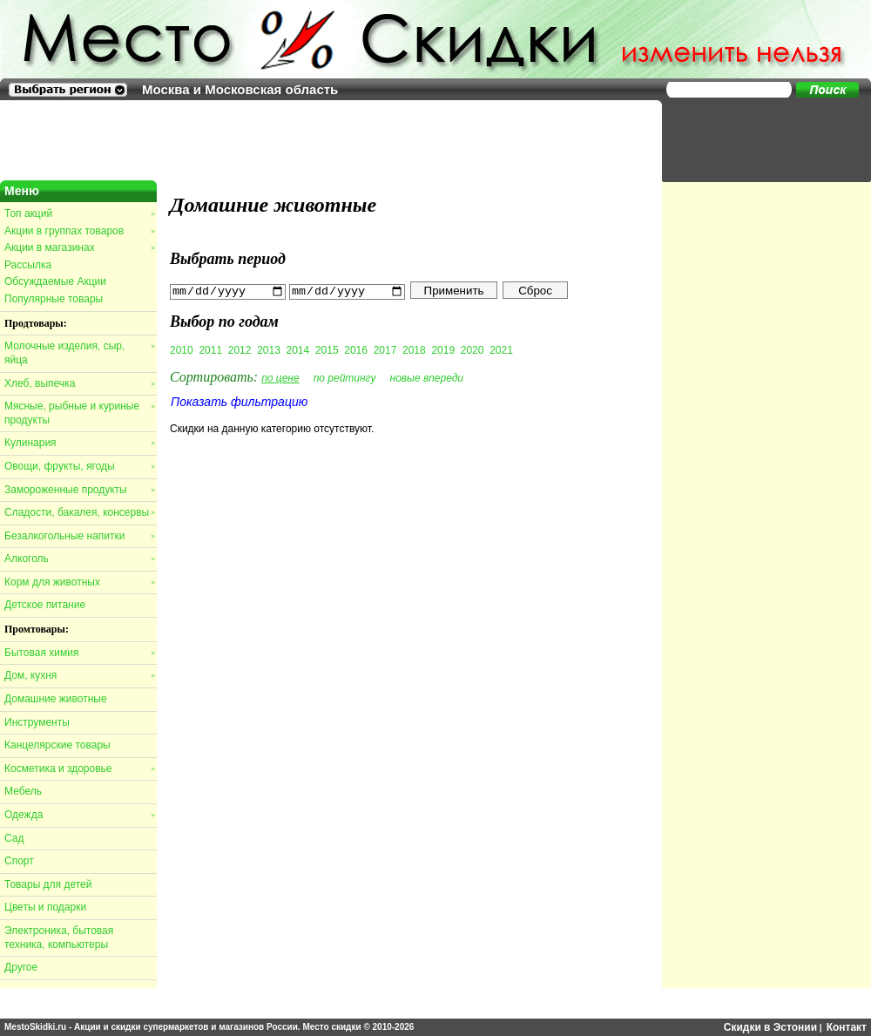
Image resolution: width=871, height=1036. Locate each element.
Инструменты (37, 722)
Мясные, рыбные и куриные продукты (79, 413)
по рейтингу (345, 377)
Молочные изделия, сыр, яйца (79, 353)
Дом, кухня (79, 675)
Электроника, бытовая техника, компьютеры (58, 937)
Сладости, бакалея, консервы (79, 512)
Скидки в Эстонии (770, 1027)
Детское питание (44, 605)
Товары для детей (47, 884)
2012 (240, 349)
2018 (414, 349)
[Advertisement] (758, 139)
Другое (20, 967)
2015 (327, 349)
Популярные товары (53, 299)
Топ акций (79, 213)
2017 (385, 349)
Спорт (19, 861)
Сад (14, 838)
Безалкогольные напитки (79, 536)
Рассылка (27, 265)
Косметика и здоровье (79, 768)
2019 (443, 349)
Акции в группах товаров (79, 231)
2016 (356, 349)
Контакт (847, 1027)
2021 (501, 349)
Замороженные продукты (79, 490)
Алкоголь (79, 558)
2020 (472, 349)
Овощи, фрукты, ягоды (79, 466)
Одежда (79, 815)
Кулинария (79, 443)
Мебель (23, 791)
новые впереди (427, 377)
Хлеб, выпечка (79, 383)
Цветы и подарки (45, 907)
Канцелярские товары (57, 745)
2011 (210, 349)
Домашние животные (55, 699)
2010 (181, 349)
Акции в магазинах (79, 247)
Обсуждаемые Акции (55, 281)
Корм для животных (79, 582)
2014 (298, 349)
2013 (268, 349)
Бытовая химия (79, 653)
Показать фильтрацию (239, 401)
